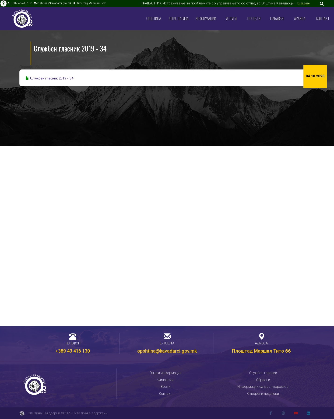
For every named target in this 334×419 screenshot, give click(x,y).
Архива (299, 18)
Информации (206, 18)
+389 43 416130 (21, 3)
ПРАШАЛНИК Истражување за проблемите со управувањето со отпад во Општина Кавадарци (218, 3)
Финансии (165, 380)
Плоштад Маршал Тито (91, 3)
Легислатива (179, 18)
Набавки (277, 18)
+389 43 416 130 (73, 351)
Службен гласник (263, 373)
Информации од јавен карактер (262, 387)
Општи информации (165, 373)
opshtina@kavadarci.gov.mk (53, 3)
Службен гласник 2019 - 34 (51, 78)
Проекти (253, 18)
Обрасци (263, 380)
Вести (165, 387)
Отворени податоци (263, 394)
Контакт (322, 18)
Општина (153, 18)
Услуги (231, 18)
